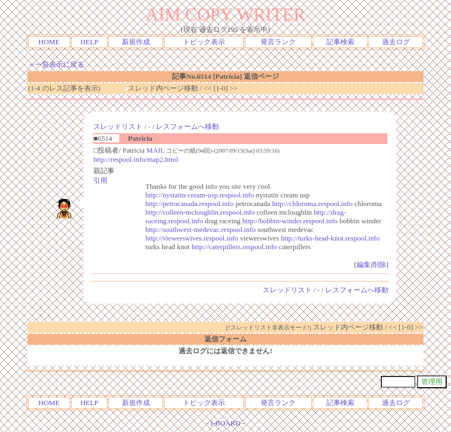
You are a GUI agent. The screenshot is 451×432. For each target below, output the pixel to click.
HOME (48, 42)
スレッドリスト (117, 126)
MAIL (155, 150)
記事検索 (340, 42)
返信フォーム (225, 339)
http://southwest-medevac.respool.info (201, 229)
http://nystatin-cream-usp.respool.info (200, 195)
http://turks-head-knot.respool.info (330, 238)
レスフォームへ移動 (187, 126)
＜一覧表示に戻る (56, 64)
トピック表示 (204, 42)
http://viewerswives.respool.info (192, 238)
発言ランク (278, 42)
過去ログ (396, 42)
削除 (379, 264)
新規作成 (136, 42)
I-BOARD (225, 423)
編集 (364, 264)
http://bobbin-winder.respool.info (290, 221)
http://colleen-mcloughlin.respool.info (200, 212)
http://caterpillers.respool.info (234, 247)
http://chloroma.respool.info (312, 204)
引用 (100, 180)
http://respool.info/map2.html (135, 159)
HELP (89, 42)
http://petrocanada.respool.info (190, 204)
